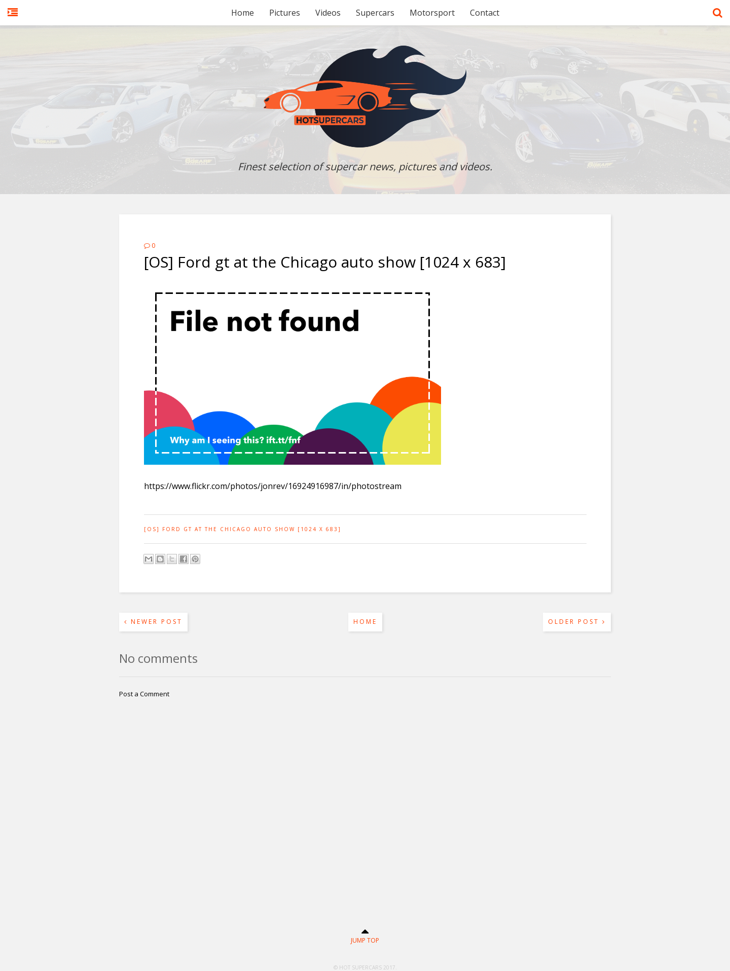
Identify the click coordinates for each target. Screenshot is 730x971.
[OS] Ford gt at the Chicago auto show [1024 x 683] (242, 529)
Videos (328, 12)
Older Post (577, 621)
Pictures (284, 12)
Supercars (375, 12)
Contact (484, 12)
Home (242, 12)
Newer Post (153, 621)
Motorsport (432, 12)
